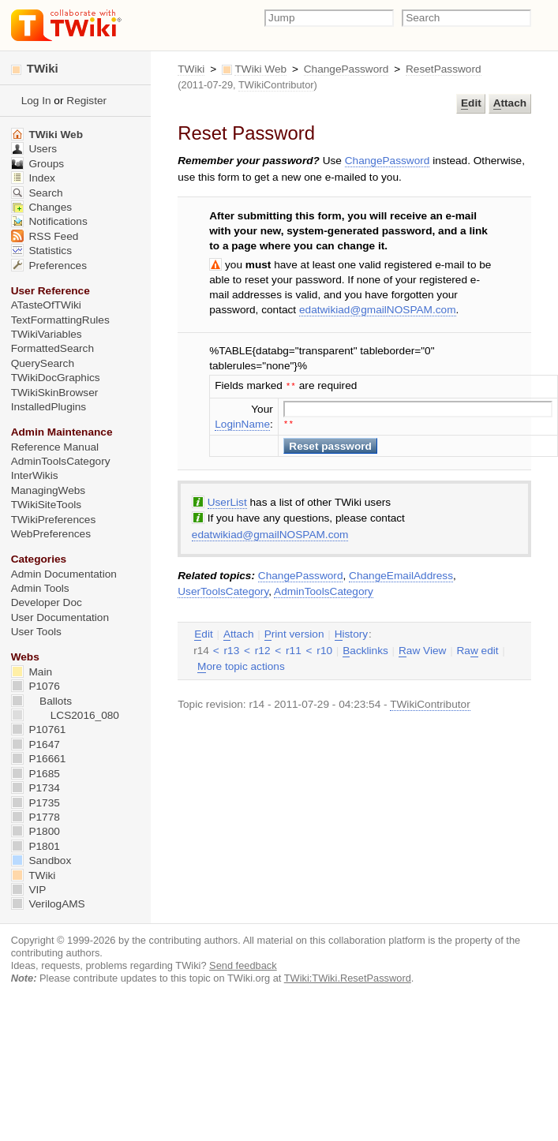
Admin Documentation (64, 574)
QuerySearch (42, 363)
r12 (263, 649)
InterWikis (34, 475)
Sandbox (41, 860)
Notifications (49, 221)
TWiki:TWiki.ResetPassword (347, 978)
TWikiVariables (46, 334)
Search (37, 193)
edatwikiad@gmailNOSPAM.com (377, 310)
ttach (509, 103)
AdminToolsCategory (323, 590)
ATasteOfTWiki (46, 305)
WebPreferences (51, 534)
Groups (38, 164)
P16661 (38, 759)
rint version (294, 633)
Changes (41, 207)
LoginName (242, 422)
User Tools (36, 632)
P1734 (35, 788)
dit (471, 103)
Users (34, 149)
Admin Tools (40, 588)
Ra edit (477, 649)
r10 (324, 649)
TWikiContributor (276, 85)
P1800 (35, 831)
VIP (29, 890)
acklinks (365, 649)
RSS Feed (45, 236)
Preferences (49, 265)
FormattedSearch (52, 348)
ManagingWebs (48, 490)
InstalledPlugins (49, 407)
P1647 (35, 744)
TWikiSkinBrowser (55, 392)
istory (351, 633)
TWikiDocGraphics (55, 377)
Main (31, 672)
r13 (232, 649)
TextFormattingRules (60, 320)
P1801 (35, 846)
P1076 (35, 686)
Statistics (41, 250)
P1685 (35, 774)
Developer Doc (46, 602)
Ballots (41, 701)
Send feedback (243, 965)
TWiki (191, 69)
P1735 (35, 803)
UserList (227, 501)
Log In (36, 101)
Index (33, 178)
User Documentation (60, 617)
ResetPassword (443, 69)
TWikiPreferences (53, 520)
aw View (422, 649)
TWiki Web (260, 69)
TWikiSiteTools (46, 505)
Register (86, 101)
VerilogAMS (48, 904)
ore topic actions (241, 665)
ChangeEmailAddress (401, 574)
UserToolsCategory (223, 590)
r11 (293, 649)
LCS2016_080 (65, 715)
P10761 (38, 729)
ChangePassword (346, 69)
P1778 (35, 817)
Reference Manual (55, 447)
